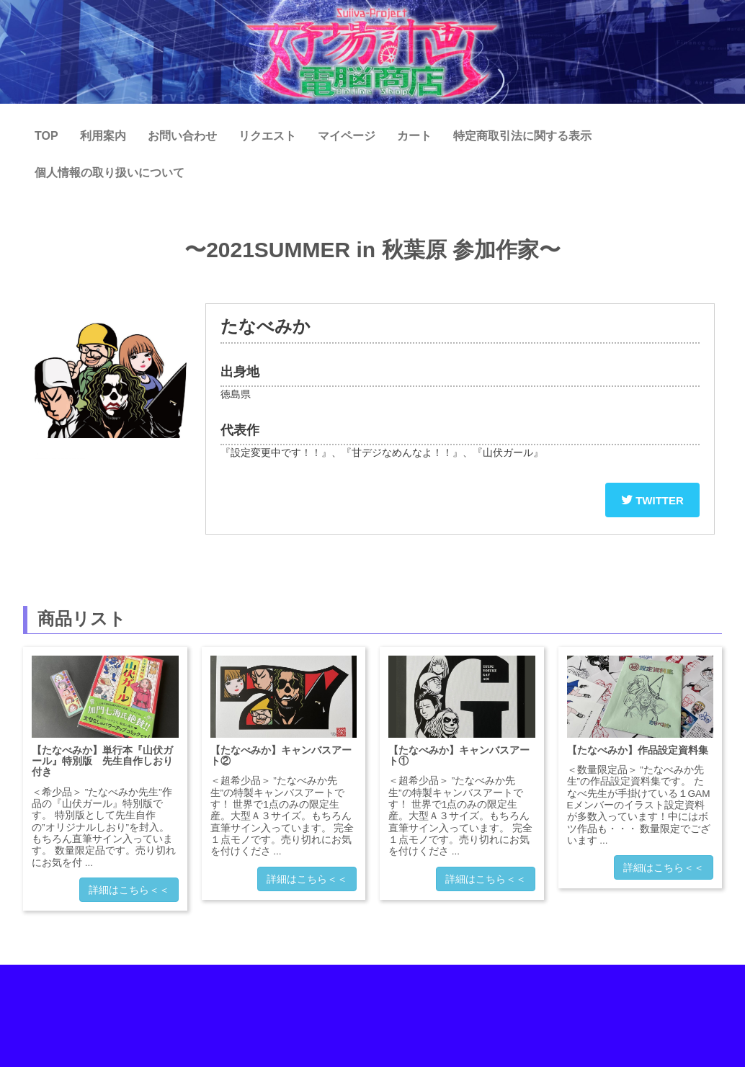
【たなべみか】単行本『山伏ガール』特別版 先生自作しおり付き (102, 761)
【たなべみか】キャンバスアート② (281, 755)
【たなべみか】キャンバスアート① (459, 755)
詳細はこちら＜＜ (129, 890)
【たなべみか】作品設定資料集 (637, 750)
